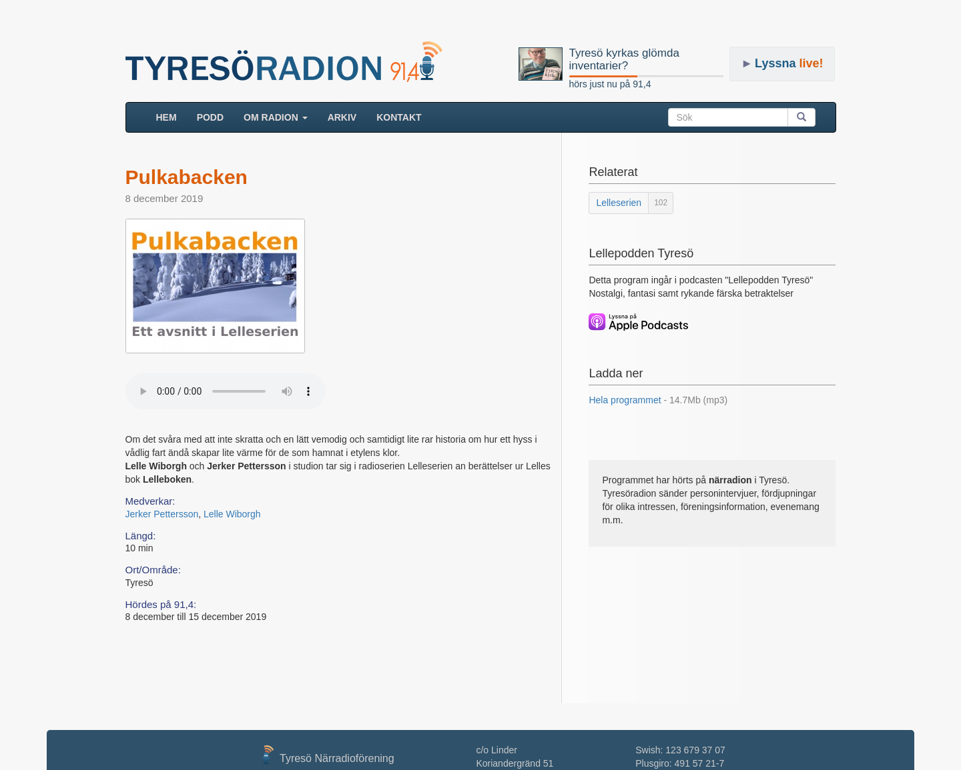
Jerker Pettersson (162, 514)
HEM (171, 116)
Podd (210, 117)
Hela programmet (658, 400)
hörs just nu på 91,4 (610, 84)
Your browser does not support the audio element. (225, 391)
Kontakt (398, 117)
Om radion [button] (276, 117)
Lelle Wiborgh (232, 514)
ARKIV (342, 117)
